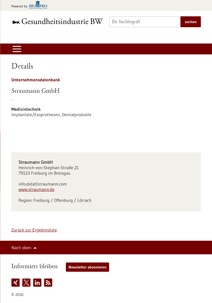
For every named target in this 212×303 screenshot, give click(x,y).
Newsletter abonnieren (87, 267)
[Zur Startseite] (57, 21)
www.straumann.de (36, 189)
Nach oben (21, 247)
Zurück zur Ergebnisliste (34, 230)
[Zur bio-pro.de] (30, 5)
